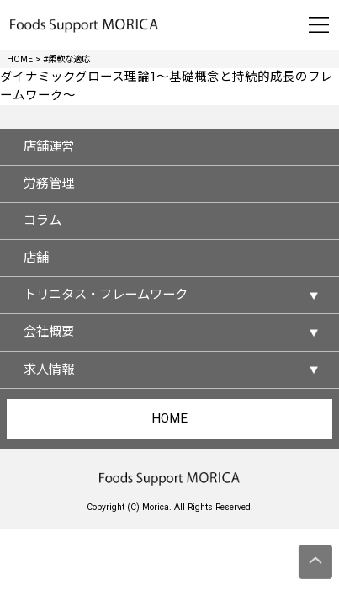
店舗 (36, 257)
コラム (42, 220)
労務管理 (49, 183)
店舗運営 (49, 146)
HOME (169, 418)
